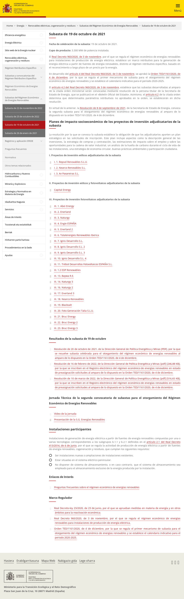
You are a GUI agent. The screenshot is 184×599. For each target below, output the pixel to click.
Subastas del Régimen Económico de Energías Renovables (108, 25)
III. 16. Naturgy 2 (63, 287)
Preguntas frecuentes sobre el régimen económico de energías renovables (96, 487)
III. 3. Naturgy (62, 217)
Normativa (10, 157)
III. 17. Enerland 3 (64, 293)
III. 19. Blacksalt (63, 305)
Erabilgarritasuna (28, 561)
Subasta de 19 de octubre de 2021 (159, 25)
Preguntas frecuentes (16, 149)
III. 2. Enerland (62, 211)
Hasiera (9, 561)
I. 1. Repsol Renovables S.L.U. (70, 162)
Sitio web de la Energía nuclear (20, 50)
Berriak (8, 232)
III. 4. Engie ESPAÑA (65, 223)
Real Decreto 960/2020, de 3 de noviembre (76, 56)
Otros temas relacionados (18, 165)
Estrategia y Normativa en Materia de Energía (18, 193)
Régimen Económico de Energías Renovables (21, 88)
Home (9, 25)
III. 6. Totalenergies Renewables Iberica (76, 235)
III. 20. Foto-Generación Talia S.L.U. (74, 310)
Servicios (9, 209)
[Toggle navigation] (177, 8)
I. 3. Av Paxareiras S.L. (66, 173)
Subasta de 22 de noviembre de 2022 (23, 108)
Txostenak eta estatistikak (18, 224)
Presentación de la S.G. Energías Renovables (79, 419)
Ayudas (8, 255)
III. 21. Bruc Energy (65, 316)
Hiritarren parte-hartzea (17, 239)
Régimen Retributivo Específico (20, 67)
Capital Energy (62, 189)
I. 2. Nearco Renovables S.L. (70, 167)
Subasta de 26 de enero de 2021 (21, 133)
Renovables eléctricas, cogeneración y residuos (52, 25)
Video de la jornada (65, 413)
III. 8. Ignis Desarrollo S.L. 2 (69, 246)
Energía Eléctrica (13, 42)
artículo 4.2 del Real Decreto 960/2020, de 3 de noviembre (85, 87)
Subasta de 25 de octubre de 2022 (22, 116)
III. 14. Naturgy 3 (63, 281)
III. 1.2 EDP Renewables (67, 270)
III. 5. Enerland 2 (63, 229)
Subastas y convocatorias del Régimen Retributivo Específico (20, 77)
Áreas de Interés (13, 217)
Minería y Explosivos (15, 183)
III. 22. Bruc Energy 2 (66, 322)
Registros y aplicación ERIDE (19, 140)
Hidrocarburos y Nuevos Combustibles (17, 175)
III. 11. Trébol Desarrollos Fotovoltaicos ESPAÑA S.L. (83, 264)
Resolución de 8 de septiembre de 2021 (102, 108)
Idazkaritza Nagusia (15, 201)
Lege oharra (87, 561)
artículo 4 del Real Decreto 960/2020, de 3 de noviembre (101, 73)
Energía (20, 25)
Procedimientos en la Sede (18, 247)
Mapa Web (48, 561)
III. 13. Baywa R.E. (64, 275)
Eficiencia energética (15, 35)
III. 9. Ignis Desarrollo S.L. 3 (69, 252)
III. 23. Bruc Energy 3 (66, 328)
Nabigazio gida (67, 561)
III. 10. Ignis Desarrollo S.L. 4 (70, 258)
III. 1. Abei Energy (64, 206)
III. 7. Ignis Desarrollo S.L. (68, 241)
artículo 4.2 (152, 94)
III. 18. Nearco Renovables (69, 299)
